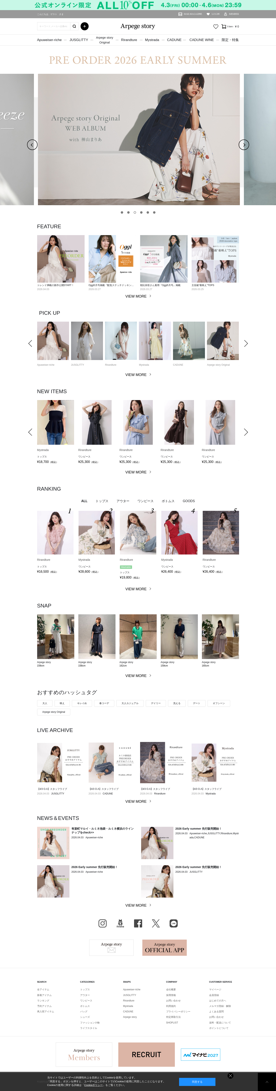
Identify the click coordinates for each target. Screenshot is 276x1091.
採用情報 (171, 995)
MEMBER (234, 14)
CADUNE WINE (201, 40)
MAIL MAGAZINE (193, 14)
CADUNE (174, 40)
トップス (85, 989)
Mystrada (152, 40)
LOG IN (215, 14)
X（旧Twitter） (156, 923)
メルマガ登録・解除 (220, 1006)
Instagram (103, 923)
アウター (85, 995)
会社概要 (171, 989)
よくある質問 (216, 1011)
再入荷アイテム (45, 1011)
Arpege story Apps (164, 948)
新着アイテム (44, 995)
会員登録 (214, 995)
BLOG (120, 923)
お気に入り (215, 26)
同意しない (230, 1076)
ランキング (43, 1000)
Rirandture (129, 40)
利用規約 (171, 1006)
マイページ (215, 989)
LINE (174, 923)
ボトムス (85, 1006)
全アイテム (43, 989)
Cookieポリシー (93, 1085)
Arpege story (111, 948)
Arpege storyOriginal (104, 40)
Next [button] (245, 343)
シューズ (85, 1017)
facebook (138, 923)
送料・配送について (220, 1022)
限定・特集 (230, 40)
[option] (138, 139)
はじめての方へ (217, 1000)
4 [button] (142, 212)
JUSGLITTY (79, 40)
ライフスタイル (88, 1028)
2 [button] (129, 212)
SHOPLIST (172, 1022)
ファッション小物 (90, 1022)
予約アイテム (44, 1006)
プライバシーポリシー (178, 1011)
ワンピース (86, 1000)
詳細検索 (85, 26)
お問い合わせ (173, 1000)
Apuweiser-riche (49, 40)
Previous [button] (37, 144)
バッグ (83, 1011)
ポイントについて (219, 1028)
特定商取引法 (173, 1017)
